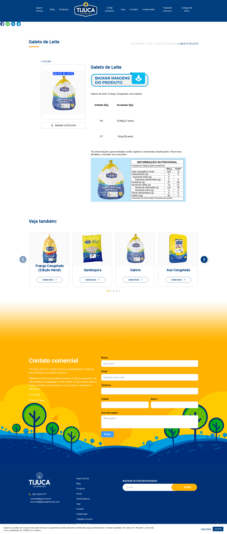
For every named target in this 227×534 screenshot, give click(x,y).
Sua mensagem (109, 412)
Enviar (107, 434)
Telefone (106, 385)
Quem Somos (39, 9)
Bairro (154, 399)
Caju (123, 9)
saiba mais (50, 280)
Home (86, 9)
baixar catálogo (63, 125)
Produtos (64, 9)
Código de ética (187, 9)
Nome (104, 357)
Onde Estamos (109, 9)
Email (104, 371)
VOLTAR (46, 61)
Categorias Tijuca (141, 43)
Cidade (105, 399)
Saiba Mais (206, 529)
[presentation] (22, 259)
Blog (52, 9)
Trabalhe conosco (167, 9)
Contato (134, 9)
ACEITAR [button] (218, 529)
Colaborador (148, 9)
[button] (107, 290)
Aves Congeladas (166, 43)
